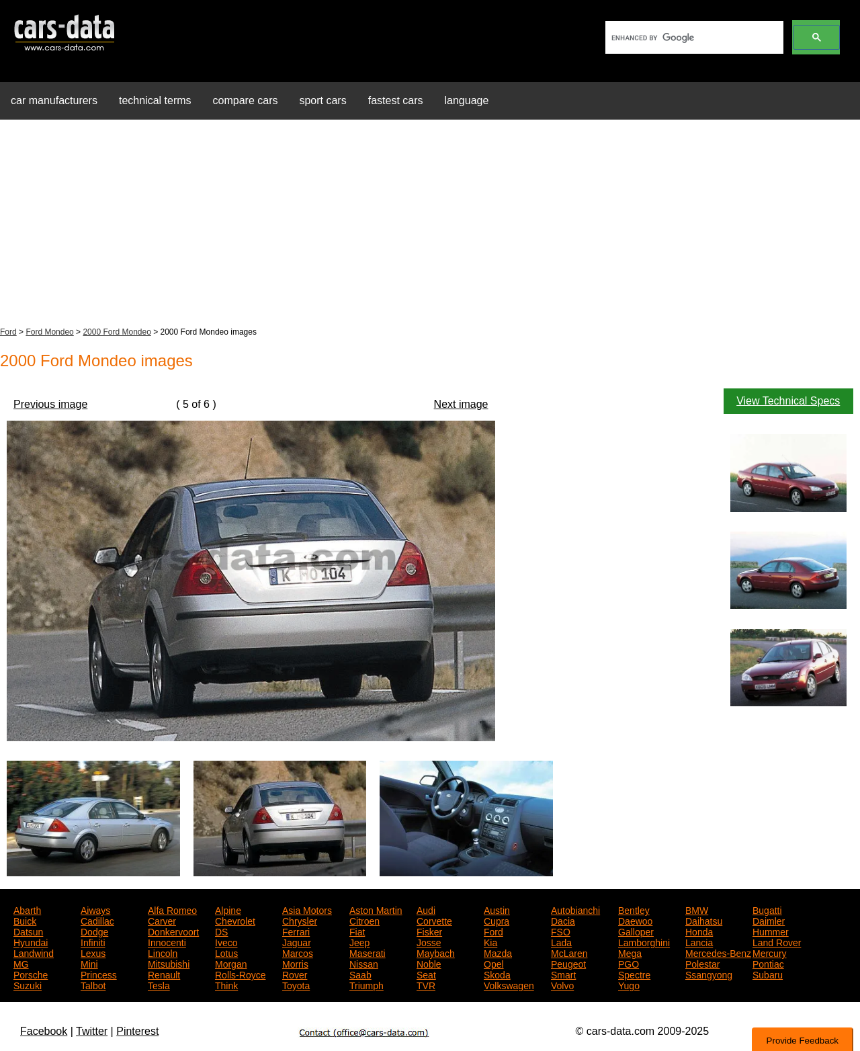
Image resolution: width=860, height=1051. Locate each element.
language (467, 100)
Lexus (93, 952)
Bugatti (767, 909)
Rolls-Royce (240, 974)
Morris (295, 963)
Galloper (636, 931)
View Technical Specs (788, 401)
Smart (563, 974)
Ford (8, 332)
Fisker (429, 931)
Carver (162, 920)
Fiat (357, 931)
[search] (693, 37)
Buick (24, 920)
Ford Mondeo (49, 332)
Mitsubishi (168, 963)
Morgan (231, 963)
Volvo (562, 984)
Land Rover (776, 941)
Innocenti (167, 941)
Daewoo (635, 920)
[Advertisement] (430, 224)
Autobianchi (575, 909)
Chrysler (299, 920)
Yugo (629, 984)
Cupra (496, 920)
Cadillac (97, 920)
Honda (699, 931)
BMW (696, 909)
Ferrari (296, 931)
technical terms (155, 100)
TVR (426, 984)
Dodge (94, 931)
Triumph (366, 984)
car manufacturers (54, 100)
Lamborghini (644, 941)
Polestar (702, 963)
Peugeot (568, 963)
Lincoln (162, 952)
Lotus (226, 952)
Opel (494, 963)
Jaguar (296, 941)
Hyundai (30, 941)
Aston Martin (375, 909)
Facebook (43, 1031)
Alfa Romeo (172, 909)
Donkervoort (173, 931)
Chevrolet (235, 920)
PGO (628, 963)
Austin (497, 909)
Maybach (436, 952)
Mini (89, 963)
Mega (630, 952)
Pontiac (768, 963)
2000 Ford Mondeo (116, 332)
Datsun (28, 931)
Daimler (768, 920)
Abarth (27, 909)
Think (226, 984)
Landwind (33, 952)
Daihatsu (703, 920)
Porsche (30, 974)
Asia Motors (307, 909)
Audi (426, 909)
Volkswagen (509, 984)
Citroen (364, 920)
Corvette (434, 920)
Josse (429, 941)
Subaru (767, 974)
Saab (360, 974)
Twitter (92, 1031)
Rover (294, 974)
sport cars (322, 100)
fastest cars (395, 100)
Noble (429, 963)
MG (21, 963)
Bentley (634, 909)
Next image (461, 404)
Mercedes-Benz (718, 952)
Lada (561, 941)
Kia (490, 941)
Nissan (363, 963)
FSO (560, 931)
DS (221, 931)
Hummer (770, 931)
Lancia (699, 941)
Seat (426, 974)
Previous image (50, 404)
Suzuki (27, 984)
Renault (164, 974)
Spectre (634, 974)
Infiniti (93, 941)
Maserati (367, 952)
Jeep (359, 941)
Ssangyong (708, 974)
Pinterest (137, 1031)
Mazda (498, 952)
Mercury (769, 952)
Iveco (226, 941)
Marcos (297, 952)
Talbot (93, 984)
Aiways (95, 909)
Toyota (296, 984)
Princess (99, 974)
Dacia (563, 920)
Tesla (159, 984)
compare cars (245, 100)
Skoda (497, 974)
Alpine (228, 909)
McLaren (569, 952)
